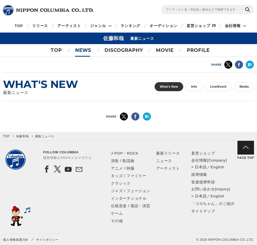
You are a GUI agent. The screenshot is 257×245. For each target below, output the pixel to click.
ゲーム (117, 213)
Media (244, 86)
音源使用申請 (203, 182)
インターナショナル (129, 198)
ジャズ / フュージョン (130, 191)
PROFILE (198, 50)
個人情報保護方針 (16, 239)
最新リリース (168, 153)
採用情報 (199, 174)
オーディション (163, 26)
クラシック (121, 183)
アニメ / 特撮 (123, 168)
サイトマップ (203, 211)
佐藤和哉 (22, 136)
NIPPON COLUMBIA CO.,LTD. (48, 10)
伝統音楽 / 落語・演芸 (130, 206)
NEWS (83, 50)
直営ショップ (198, 26)
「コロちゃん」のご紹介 (213, 203)
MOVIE (164, 50)
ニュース (164, 161)
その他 (117, 221)
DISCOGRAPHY (123, 50)
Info (194, 86)
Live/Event (218, 86)
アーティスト (69, 26)
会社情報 (233, 26)
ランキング (130, 26)
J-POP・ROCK (125, 153)
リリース (40, 26)
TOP (19, 26)
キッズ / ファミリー (128, 176)
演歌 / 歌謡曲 (123, 161)
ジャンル (98, 26)
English (217, 167)
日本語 (201, 167)
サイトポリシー (47, 239)
